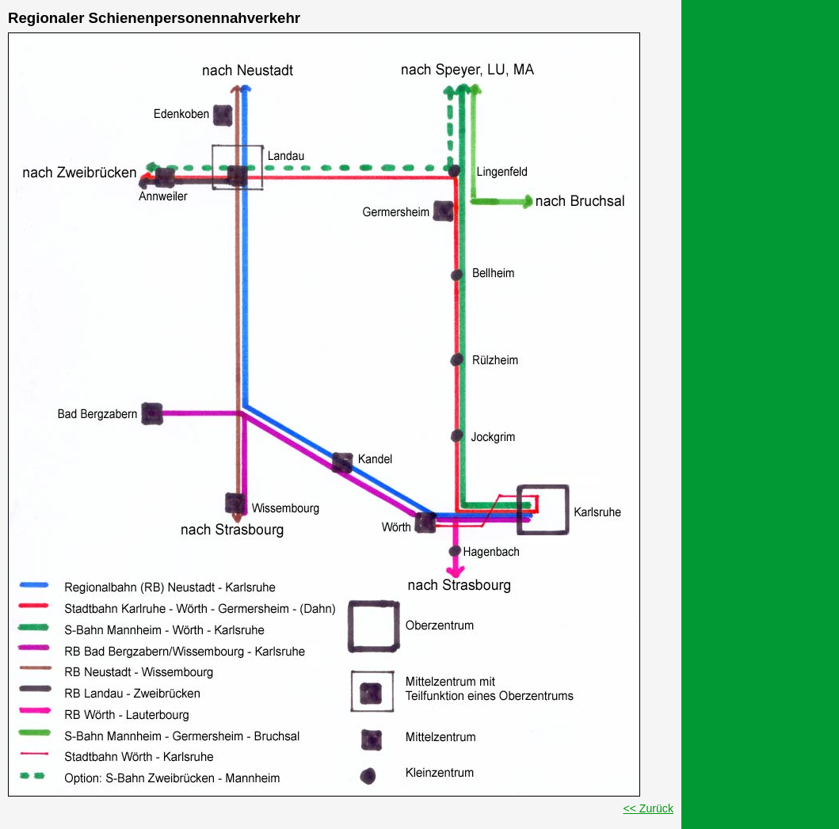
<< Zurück (648, 808)
